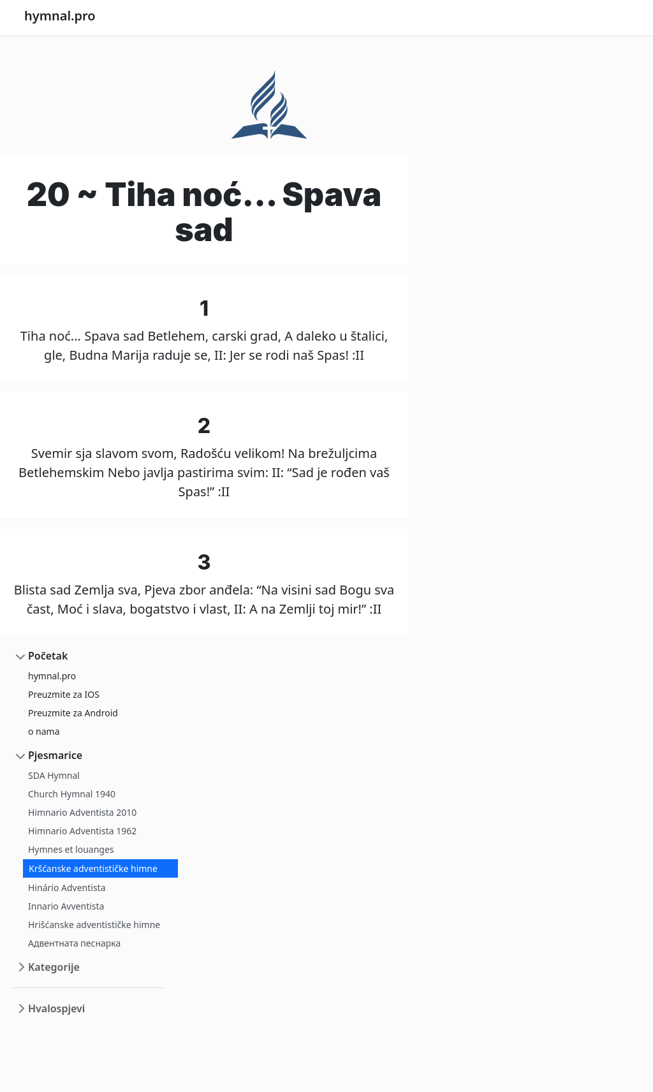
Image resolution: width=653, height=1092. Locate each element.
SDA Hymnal (54, 775)
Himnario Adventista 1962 (82, 831)
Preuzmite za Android (73, 713)
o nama (44, 731)
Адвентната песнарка (74, 943)
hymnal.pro (52, 676)
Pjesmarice (55, 755)
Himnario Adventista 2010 (82, 812)
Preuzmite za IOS (63, 694)
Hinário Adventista (67, 888)
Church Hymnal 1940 (71, 794)
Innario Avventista (66, 906)
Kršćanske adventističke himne (93, 868)
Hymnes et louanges (71, 849)
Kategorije (54, 967)
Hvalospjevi (56, 1008)
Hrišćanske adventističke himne (94, 925)
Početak (48, 656)
